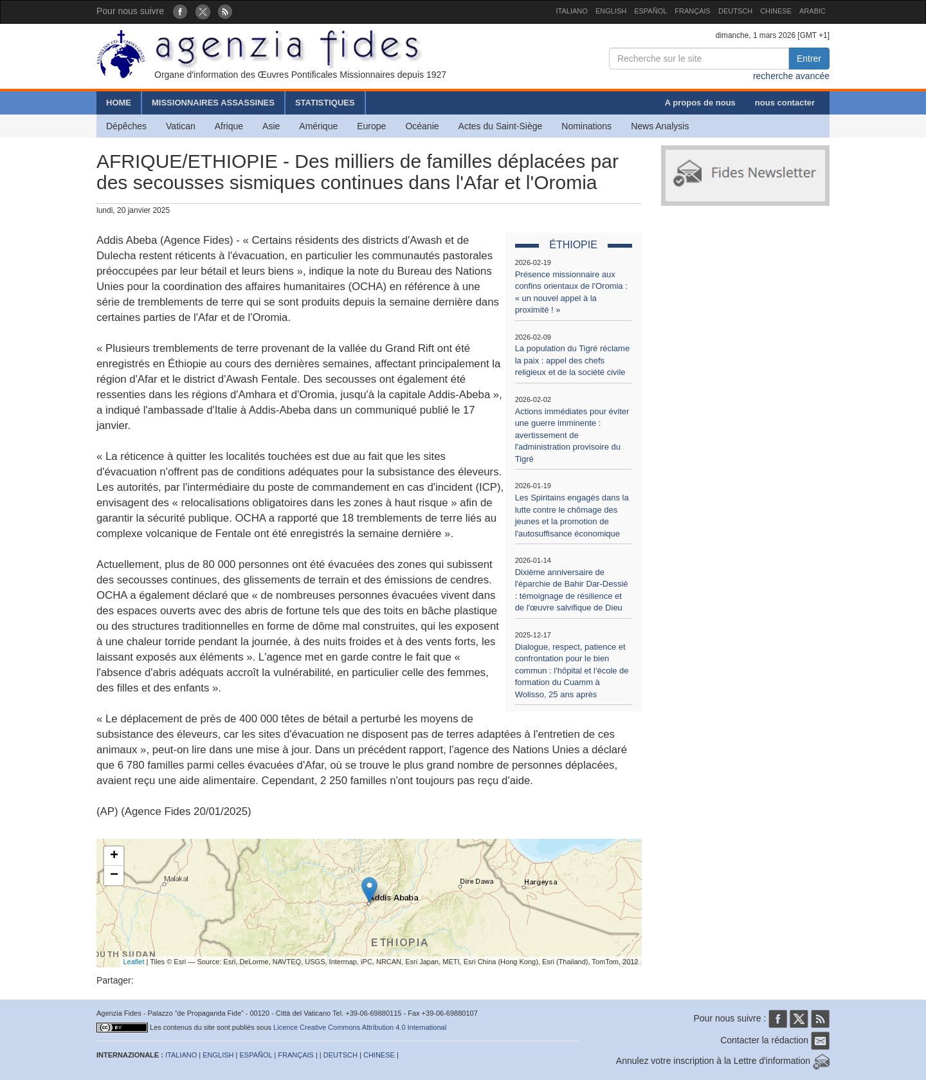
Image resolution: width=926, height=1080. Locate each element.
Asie (271, 126)
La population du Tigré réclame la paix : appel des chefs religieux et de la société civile (572, 360)
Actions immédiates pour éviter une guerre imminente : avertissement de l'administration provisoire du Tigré (572, 435)
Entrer (809, 58)
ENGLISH (610, 11)
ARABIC (812, 11)
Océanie (422, 126)
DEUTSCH (735, 11)
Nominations (586, 126)
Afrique (229, 126)
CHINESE (776, 11)
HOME (118, 102)
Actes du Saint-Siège (500, 126)
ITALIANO (572, 11)
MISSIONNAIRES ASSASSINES (213, 102)
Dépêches (126, 126)
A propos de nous (700, 102)
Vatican (180, 126)
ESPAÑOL (650, 11)
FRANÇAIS (693, 11)
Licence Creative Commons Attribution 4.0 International (359, 1027)
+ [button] (114, 856)
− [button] (114, 875)
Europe (371, 126)
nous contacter (785, 102)
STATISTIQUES (325, 102)
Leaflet (134, 962)
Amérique (318, 126)
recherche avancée (791, 76)
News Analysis (660, 126)
